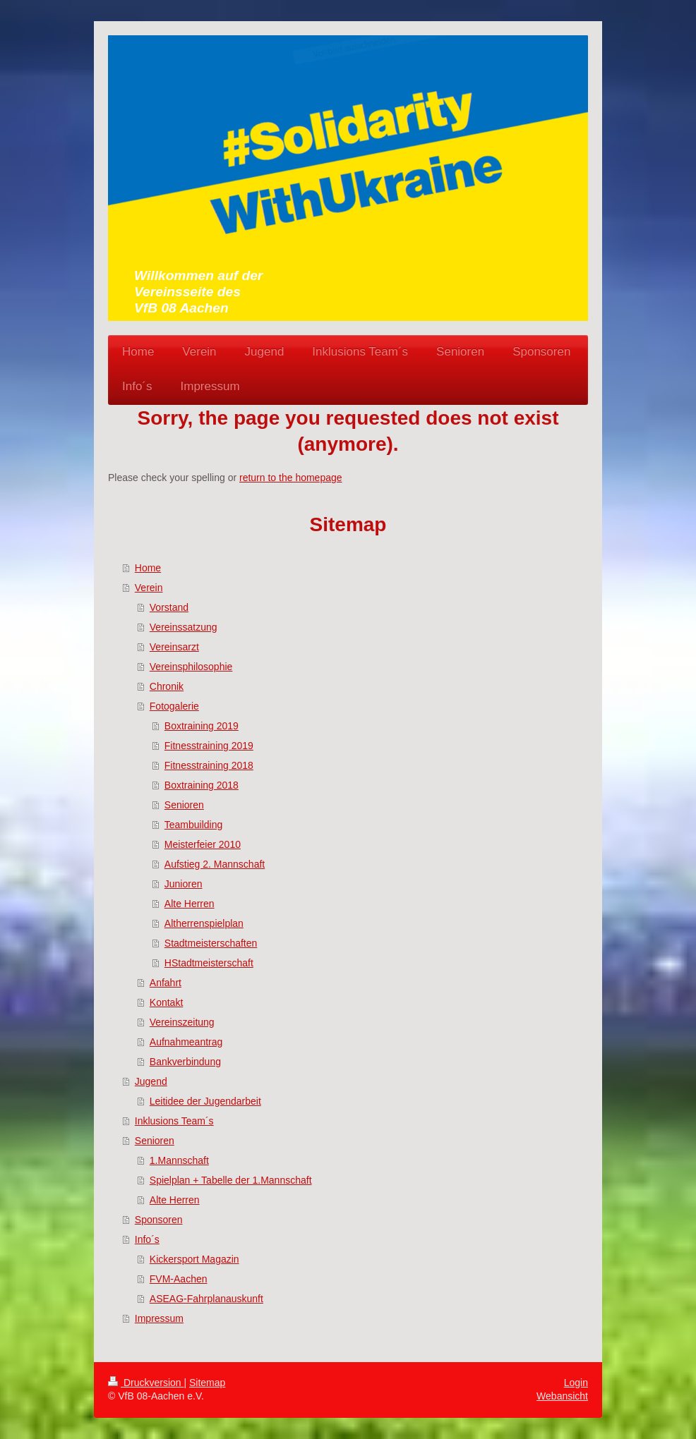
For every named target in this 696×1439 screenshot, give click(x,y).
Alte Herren (189, 903)
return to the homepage (290, 477)
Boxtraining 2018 (201, 785)
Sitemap (207, 1382)
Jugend (151, 1081)
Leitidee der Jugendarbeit (205, 1101)
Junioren (183, 883)
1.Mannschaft (179, 1160)
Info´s (147, 1239)
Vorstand (169, 607)
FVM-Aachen (179, 1279)
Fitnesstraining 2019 (208, 745)
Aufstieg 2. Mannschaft (214, 864)
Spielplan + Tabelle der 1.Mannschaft (231, 1180)
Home (148, 567)
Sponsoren (159, 1219)
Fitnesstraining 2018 (208, 765)
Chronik (167, 686)
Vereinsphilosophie (191, 666)
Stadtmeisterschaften (211, 943)
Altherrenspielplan (204, 923)
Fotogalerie (174, 706)
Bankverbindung (185, 1061)
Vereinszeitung (182, 1022)
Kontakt (166, 1002)
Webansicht (562, 1396)
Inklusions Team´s (174, 1121)
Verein (149, 587)
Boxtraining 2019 (201, 725)
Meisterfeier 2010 (202, 844)
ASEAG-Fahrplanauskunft (206, 1298)
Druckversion (146, 1382)
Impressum (159, 1318)
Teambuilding (193, 824)
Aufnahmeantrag (186, 1042)
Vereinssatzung (183, 627)
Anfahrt (165, 982)
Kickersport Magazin (194, 1259)
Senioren (184, 804)
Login (576, 1382)
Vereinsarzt (174, 646)
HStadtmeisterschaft (208, 963)
